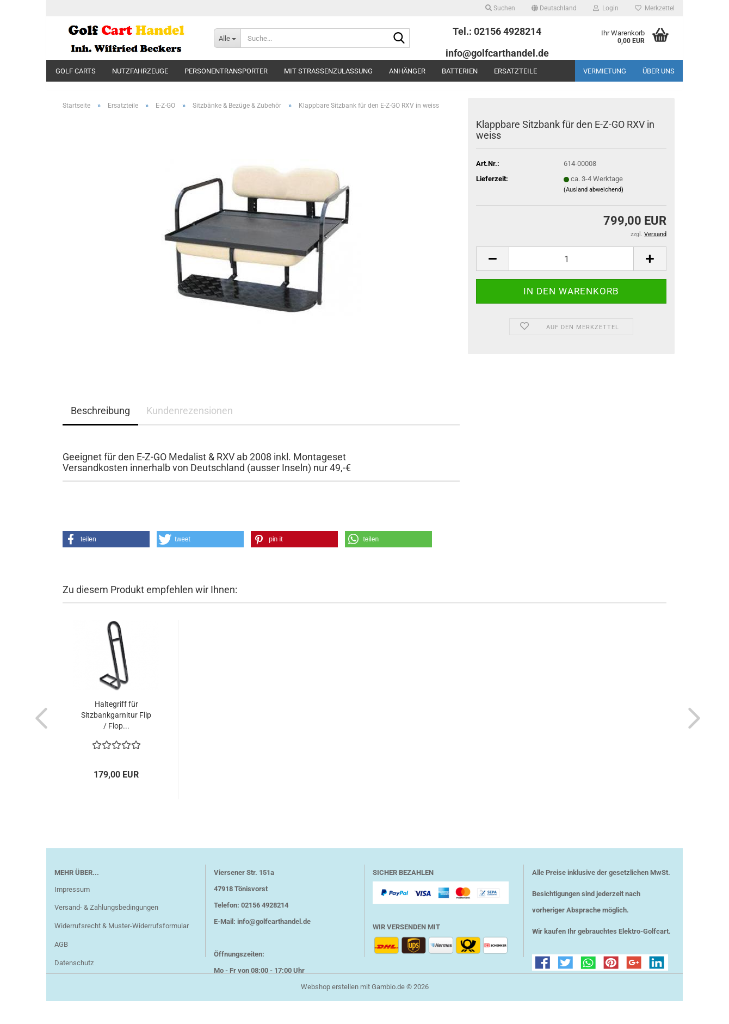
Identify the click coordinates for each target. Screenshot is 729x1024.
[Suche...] (227, 38)
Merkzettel (655, 8)
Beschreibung (100, 418)
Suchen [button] (500, 8)
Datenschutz (74, 971)
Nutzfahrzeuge (140, 71)
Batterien (460, 71)
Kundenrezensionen (189, 418)
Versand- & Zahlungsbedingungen (106, 915)
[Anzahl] (571, 267)
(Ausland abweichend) (593, 197)
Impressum (72, 897)
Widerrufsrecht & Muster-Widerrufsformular (121, 934)
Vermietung (604, 71)
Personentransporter (226, 71)
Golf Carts (75, 71)
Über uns (658, 71)
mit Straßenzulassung (328, 71)
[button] (554, 8)
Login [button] (606, 8)
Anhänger (407, 71)
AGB (61, 952)
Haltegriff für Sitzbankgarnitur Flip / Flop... (116, 723)
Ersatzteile (515, 71)
